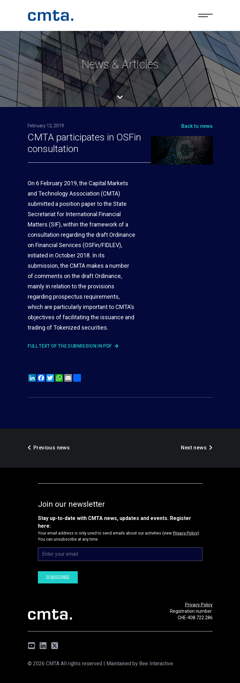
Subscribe (58, 577)
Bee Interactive (156, 663)
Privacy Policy (185, 533)
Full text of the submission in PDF (73, 346)
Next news (196, 448)
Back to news (197, 126)
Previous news (49, 448)
